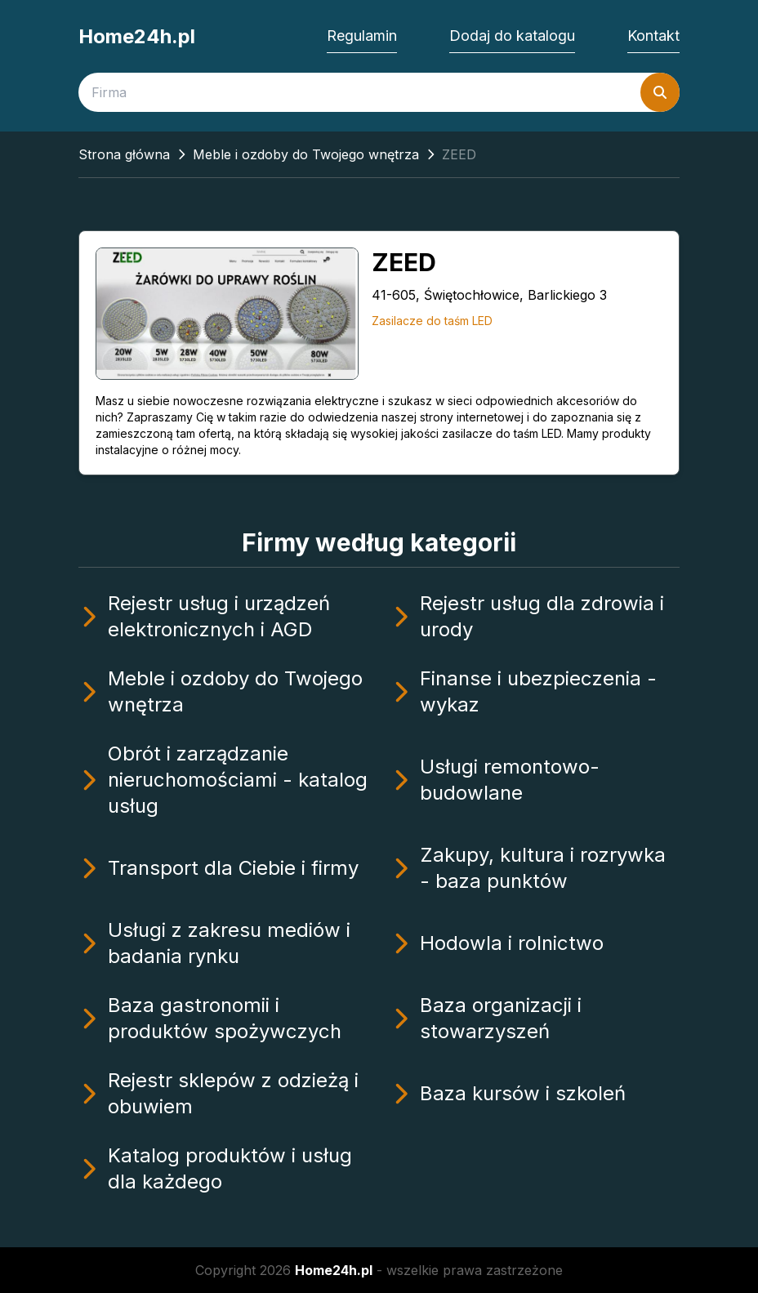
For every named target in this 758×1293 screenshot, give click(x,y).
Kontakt (653, 35)
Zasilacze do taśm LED (432, 321)
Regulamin (362, 35)
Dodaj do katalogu (512, 35)
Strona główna (124, 154)
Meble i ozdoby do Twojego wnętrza (306, 154)
